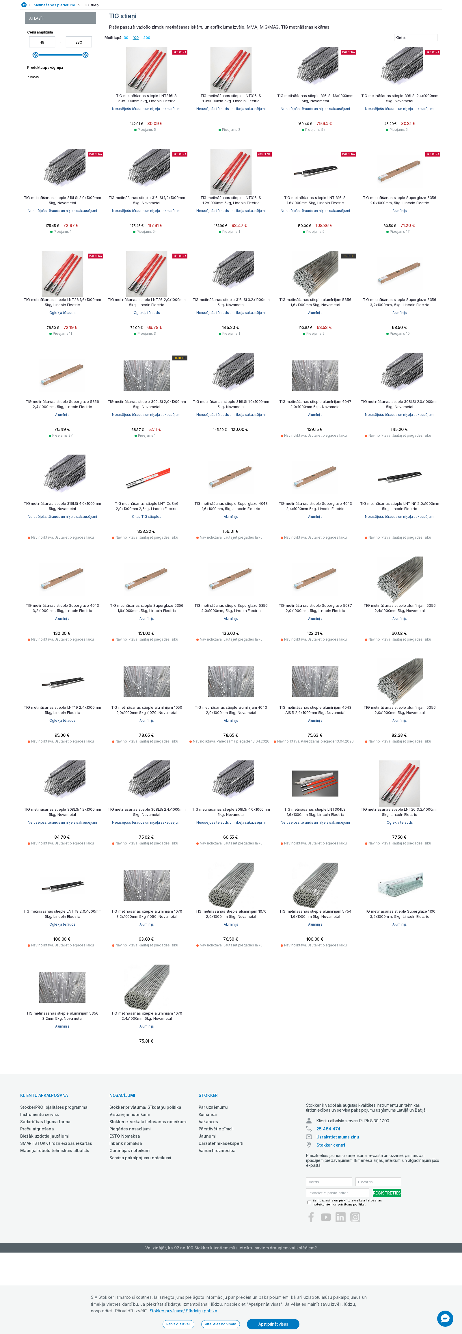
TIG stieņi (91, 56)
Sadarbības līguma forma (45, 1173)
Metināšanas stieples (48, 101)
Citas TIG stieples (230, 568)
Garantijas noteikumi (129, 1202)
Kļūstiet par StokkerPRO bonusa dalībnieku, (96, 14)
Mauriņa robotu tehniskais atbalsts (54, 1202)
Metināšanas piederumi (54, 56)
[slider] (35, 162)
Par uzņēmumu (213, 1158)
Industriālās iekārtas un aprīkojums (234, 45)
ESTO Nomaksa (124, 1187)
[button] (445, 1319)
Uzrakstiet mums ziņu (337, 1193)
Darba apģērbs (139, 45)
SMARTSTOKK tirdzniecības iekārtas (56, 1194)
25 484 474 (328, 1185)
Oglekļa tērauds (147, 364)
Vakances (208, 1173)
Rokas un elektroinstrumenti (370, 45)
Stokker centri (330, 1201)
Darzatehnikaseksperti (221, 1194)
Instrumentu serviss (39, 1166)
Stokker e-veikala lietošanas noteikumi (148, 1173)
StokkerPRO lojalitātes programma (53, 1158)
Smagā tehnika (418, 45)
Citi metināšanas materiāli (51, 77)
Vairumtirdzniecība (217, 1202)
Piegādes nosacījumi (130, 1180)
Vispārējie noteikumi (129, 1166)
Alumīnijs (62, 364)
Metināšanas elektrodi (49, 83)
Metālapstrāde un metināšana (306, 45)
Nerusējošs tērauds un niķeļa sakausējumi (146, 160)
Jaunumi (207, 1187)
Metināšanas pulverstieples (54, 95)
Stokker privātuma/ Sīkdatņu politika (183, 1310)
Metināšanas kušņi (46, 89)
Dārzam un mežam (176, 45)
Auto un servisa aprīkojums (93, 45)
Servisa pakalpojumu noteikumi (140, 1209)
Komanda (208, 1166)
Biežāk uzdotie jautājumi (44, 1187)
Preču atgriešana (37, 1180)
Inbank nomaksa (125, 1194)
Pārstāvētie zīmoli (216, 1180)
